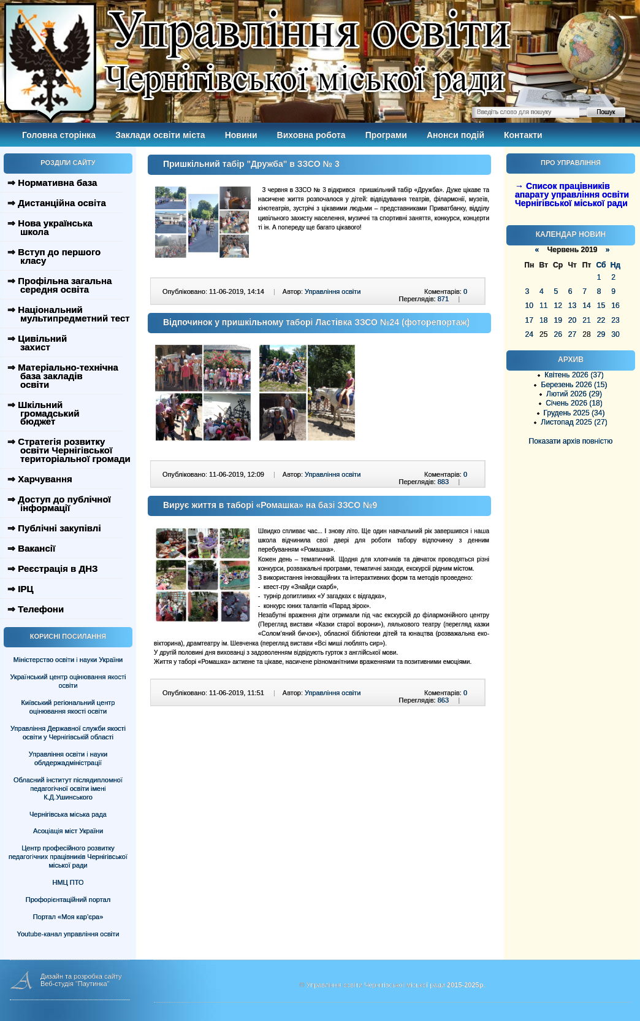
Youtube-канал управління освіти (68, 934)
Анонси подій (455, 135)
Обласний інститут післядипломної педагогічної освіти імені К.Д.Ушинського (68, 788)
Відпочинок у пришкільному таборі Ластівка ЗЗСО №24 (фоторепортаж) (316, 322)
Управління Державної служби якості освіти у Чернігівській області (68, 733)
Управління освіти (332, 291)
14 (586, 305)
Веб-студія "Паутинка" (75, 983)
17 (529, 320)
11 (543, 305)
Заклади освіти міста (160, 135)
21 (586, 320)
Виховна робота (311, 135)
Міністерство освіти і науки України (68, 659)
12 (558, 305)
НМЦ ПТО (68, 882)
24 (529, 334)
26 (558, 334)
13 (572, 305)
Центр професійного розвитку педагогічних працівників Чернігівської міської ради (68, 856)
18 (543, 320)
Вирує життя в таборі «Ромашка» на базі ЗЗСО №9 (270, 505)
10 (529, 305)
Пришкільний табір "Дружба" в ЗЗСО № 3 (251, 164)
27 (572, 334)
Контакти (523, 135)
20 (572, 320)
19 (558, 320)
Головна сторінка (59, 135)
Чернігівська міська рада (68, 814)
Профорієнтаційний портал (68, 899)
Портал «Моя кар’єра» (68, 916)
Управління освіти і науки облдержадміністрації (68, 758)
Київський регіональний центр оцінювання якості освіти (68, 707)
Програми (386, 135)
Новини (241, 135)
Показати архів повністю (571, 441)
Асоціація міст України (68, 830)
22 (601, 320)
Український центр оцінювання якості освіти (68, 681)
